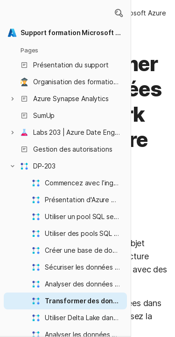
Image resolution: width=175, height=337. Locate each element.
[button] (118, 13)
